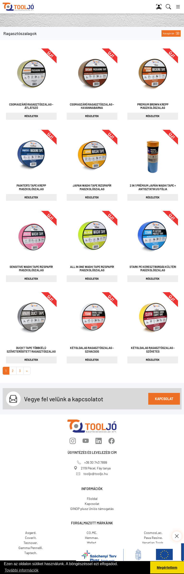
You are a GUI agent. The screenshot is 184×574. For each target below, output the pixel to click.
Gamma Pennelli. (30, 548)
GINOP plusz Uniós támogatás (92, 509)
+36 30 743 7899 (92, 462)
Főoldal (92, 499)
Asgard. (30, 533)
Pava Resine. (153, 538)
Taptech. (30, 553)
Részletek (31, 116)
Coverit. (31, 538)
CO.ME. (92, 533)
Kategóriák (171, 33)
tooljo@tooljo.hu (92, 474)
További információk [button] (21, 570)
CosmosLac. (153, 533)
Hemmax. (92, 538)
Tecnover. (31, 543)
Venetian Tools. (153, 543)
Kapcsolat (164, 399)
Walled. (92, 543)
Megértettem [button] (167, 567)
